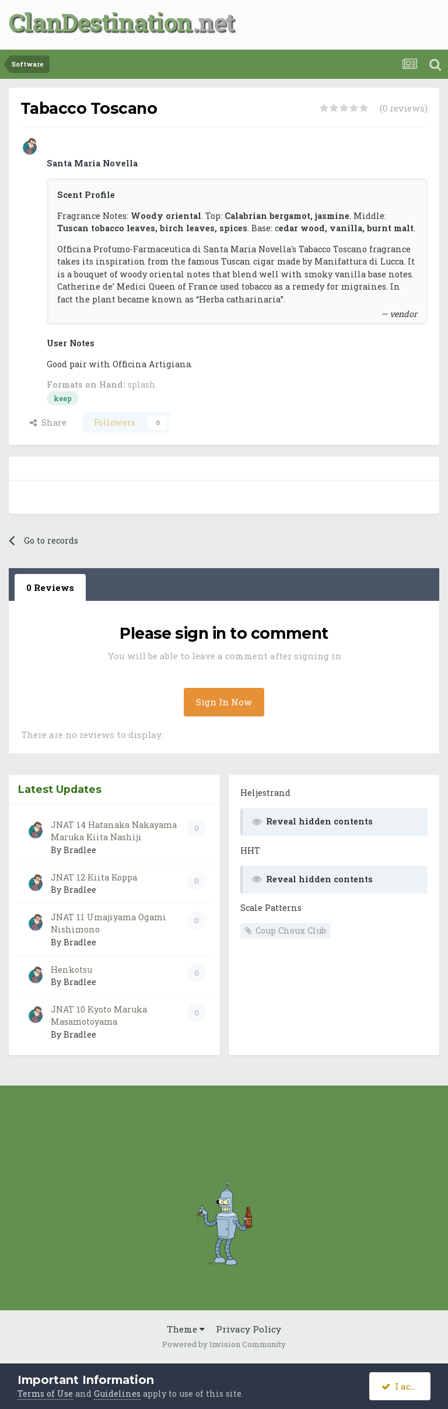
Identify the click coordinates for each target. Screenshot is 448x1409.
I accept (406, 1386)
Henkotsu (71, 969)
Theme (186, 1329)
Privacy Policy (248, 1329)
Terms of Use (45, 1393)
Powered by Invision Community (224, 1344)
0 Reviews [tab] (50, 587)
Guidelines (117, 1393)
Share (48, 422)
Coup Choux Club (291, 930)
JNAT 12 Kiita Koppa (94, 877)
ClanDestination (100, 22)
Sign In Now (224, 702)
